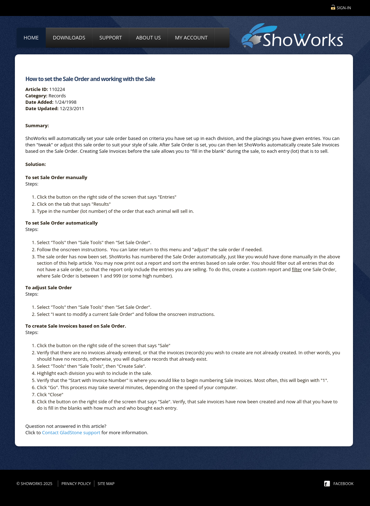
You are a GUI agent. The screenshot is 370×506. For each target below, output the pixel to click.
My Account (191, 37)
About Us (148, 37)
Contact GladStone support (71, 432)
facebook (343, 483)
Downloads (69, 37)
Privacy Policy (76, 483)
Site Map (106, 483)
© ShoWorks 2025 (36, 483)
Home (31, 37)
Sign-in (344, 7)
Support (110, 37)
